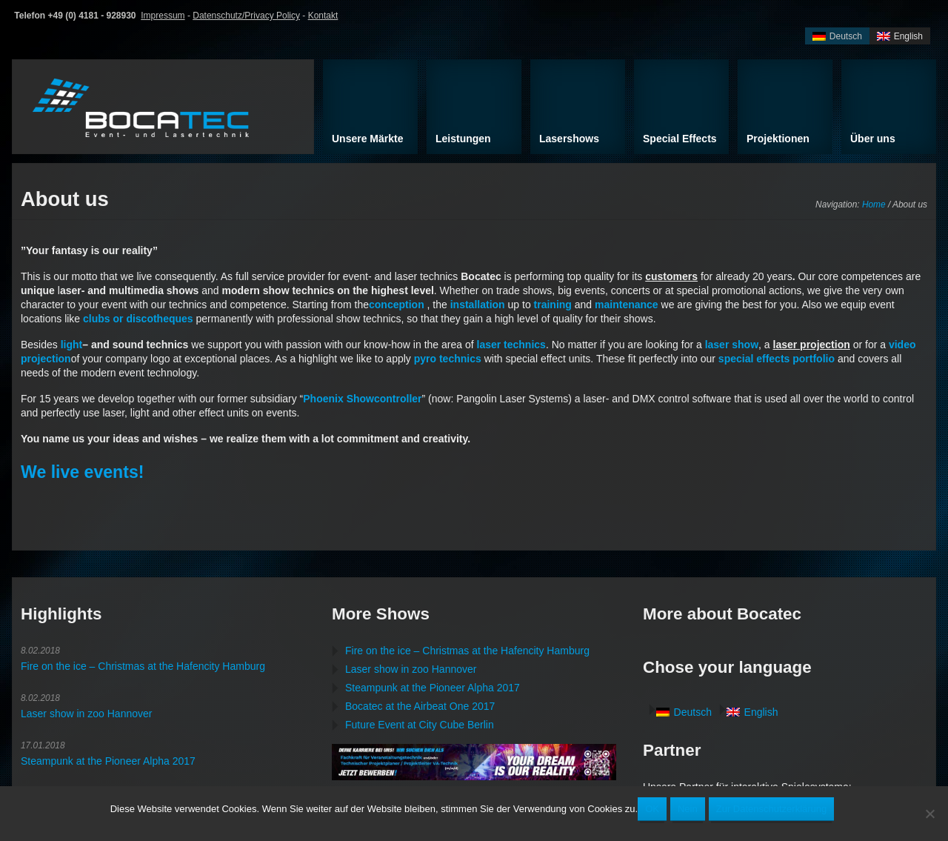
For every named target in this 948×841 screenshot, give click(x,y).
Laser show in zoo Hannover (86, 713)
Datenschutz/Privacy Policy (246, 15)
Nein (688, 808)
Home (874, 204)
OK (652, 808)
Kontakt (323, 15)
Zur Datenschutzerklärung (771, 808)
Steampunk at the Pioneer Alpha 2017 (108, 761)
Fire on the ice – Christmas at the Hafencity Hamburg (143, 666)
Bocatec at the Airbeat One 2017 (420, 706)
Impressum (162, 15)
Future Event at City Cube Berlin (419, 725)
